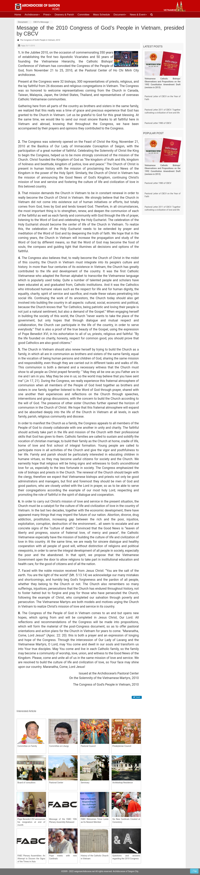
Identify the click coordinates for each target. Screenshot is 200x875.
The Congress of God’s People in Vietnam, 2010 (40, 40)
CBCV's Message (41, 22)
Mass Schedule (101, 14)
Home (17, 14)
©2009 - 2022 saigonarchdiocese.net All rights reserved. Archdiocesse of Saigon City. (100, 871)
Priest (47, 14)
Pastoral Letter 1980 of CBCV (158, 123)
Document (120, 14)
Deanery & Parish (64, 14)
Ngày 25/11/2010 (28, 46)
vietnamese (170, 10)
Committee (83, 14)
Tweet (136, 697)
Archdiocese (32, 14)
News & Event (138, 14)
